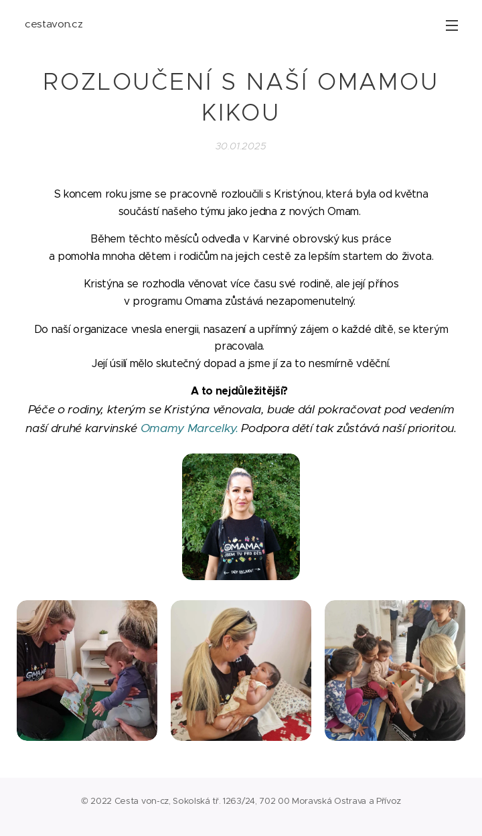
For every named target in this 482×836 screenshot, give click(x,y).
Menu (452, 25)
